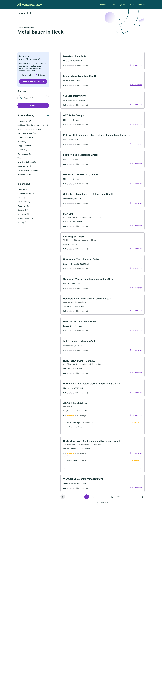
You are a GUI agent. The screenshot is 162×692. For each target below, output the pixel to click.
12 (112, 498)
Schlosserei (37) (24, 121)
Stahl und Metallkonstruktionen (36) (32, 125)
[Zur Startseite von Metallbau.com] (29, 4)
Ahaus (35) (22, 189)
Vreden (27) (22, 198)
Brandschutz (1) (24, 166)
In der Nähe (23, 184)
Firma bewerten (136, 65)
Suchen (33, 105)
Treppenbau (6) (24, 146)
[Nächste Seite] (142, 498)
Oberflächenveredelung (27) (29, 129)
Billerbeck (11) (23, 214)
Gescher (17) (22, 210)
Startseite (21, 13)
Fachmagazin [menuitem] (119, 4)
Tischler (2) (22, 158)
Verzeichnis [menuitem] (101, 4)
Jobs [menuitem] (131, 4)
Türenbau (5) (22, 150)
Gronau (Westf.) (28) (26, 194)
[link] (102, 60)
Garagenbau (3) (24, 154)
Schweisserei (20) (25, 137)
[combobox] (33, 98)
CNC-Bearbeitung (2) (26, 162)
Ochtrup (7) (22, 222)
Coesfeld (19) (23, 206)
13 (118, 498)
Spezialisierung (25, 115)
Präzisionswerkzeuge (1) (27, 170)
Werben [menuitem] (141, 4)
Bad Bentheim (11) (25, 218)
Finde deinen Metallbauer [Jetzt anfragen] (33, 82)
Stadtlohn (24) (23, 202)
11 (106, 498)
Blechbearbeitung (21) (26, 133)
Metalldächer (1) (24, 174)
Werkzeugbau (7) (24, 142)
